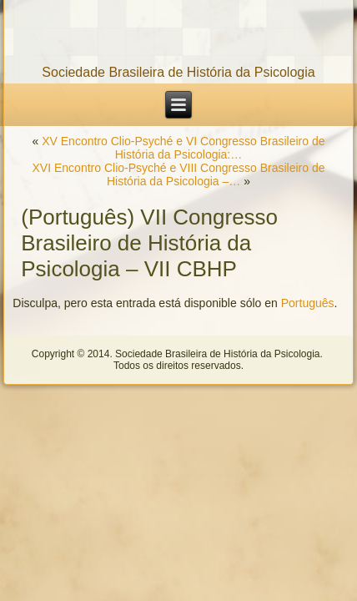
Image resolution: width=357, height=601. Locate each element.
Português (307, 303)
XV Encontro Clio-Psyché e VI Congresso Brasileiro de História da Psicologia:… (183, 147)
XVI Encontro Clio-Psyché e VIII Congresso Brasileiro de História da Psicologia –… (179, 174)
